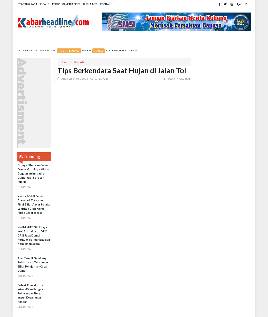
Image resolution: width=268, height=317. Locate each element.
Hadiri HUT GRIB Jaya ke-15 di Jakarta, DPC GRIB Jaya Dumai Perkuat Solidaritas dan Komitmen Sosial (33, 235)
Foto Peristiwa (116, 50)
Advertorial (69, 50)
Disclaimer (90, 4)
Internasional (126, 40)
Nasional (98, 40)
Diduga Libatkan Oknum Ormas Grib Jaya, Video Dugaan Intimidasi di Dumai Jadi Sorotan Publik (33, 173)
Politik (152, 40)
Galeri (86, 50)
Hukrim (171, 40)
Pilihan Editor (27, 50)
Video (98, 50)
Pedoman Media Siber (66, 4)
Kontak (105, 4)
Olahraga (192, 40)
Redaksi (45, 4)
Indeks (133, 50)
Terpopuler (48, 50)
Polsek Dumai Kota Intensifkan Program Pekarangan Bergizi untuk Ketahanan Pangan (31, 293)
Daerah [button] (47, 40)
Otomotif (79, 62)
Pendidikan (73, 40)
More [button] (212, 40)
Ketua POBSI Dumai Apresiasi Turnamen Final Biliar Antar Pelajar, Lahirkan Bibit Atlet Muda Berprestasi (34, 204)
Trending (29, 156)
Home (27, 40)
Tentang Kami (27, 4)
